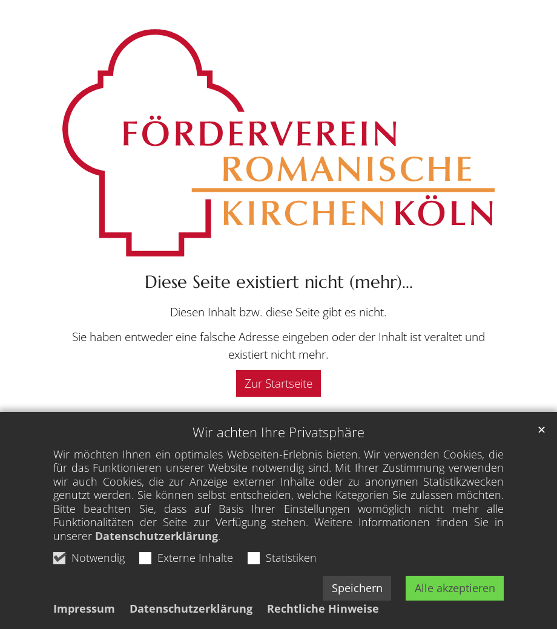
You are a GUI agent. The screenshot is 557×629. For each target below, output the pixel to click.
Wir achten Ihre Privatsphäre (278, 432)
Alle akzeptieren (455, 588)
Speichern (357, 588)
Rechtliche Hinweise (323, 608)
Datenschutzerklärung (156, 536)
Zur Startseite (278, 383)
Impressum (84, 608)
